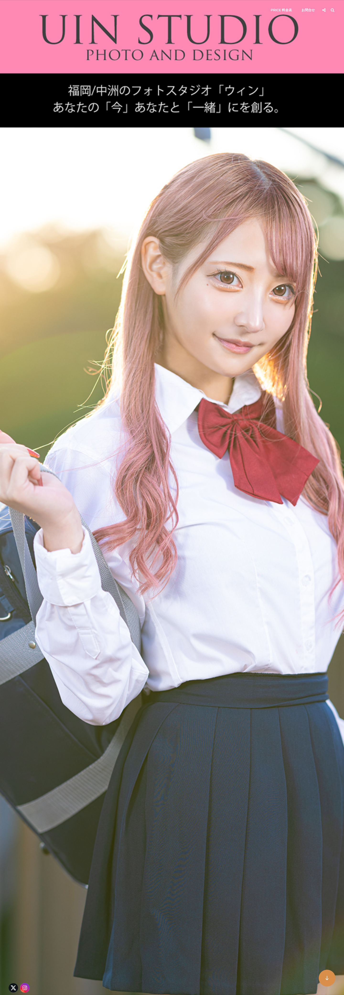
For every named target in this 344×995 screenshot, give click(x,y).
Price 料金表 (281, 10)
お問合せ (308, 10)
